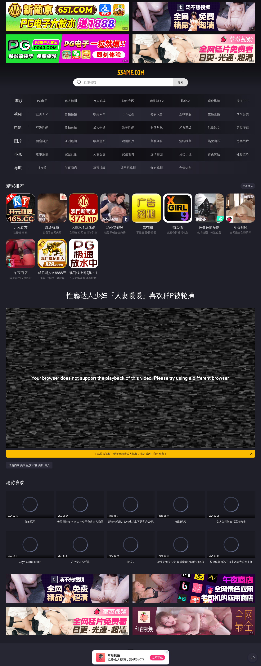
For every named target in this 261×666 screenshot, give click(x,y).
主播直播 (214, 114)
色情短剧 (185, 168)
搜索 (180, 82)
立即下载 (157, 657)
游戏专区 (128, 101)
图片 (18, 140)
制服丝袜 (157, 127)
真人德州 (71, 101)
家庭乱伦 (71, 154)
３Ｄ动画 (128, 114)
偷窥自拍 (42, 141)
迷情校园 (157, 154)
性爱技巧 (242, 154)
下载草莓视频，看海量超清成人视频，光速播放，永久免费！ (173, 453)
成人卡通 (99, 127)
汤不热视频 (128, 168)
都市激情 (42, 154)
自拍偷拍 (71, 114)
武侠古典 (128, 154)
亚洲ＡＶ (42, 114)
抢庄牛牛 (242, 101)
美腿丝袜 (157, 141)
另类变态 (242, 127)
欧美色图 (99, 141)
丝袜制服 (185, 114)
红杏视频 (157, 168)
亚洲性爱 (42, 127)
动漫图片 (128, 141)
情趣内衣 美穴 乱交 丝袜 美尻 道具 (29, 465)
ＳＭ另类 (242, 114)
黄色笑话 (214, 154)
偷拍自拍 (71, 127)
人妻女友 (99, 154)
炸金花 (185, 101)
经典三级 (185, 127)
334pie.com (130, 72)
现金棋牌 (214, 101)
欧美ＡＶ (99, 114)
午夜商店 (71, 168)
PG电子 (42, 101)
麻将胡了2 (157, 101)
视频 (18, 114)
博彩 (18, 100)
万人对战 (99, 101)
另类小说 (185, 154)
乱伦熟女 (214, 127)
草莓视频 (99, 168)
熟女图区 (214, 141)
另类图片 (242, 141)
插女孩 (42, 168)
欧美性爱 (128, 127)
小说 (18, 154)
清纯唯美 (185, 141)
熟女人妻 (157, 114)
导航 (18, 167)
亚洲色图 (71, 141)
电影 (18, 127)
